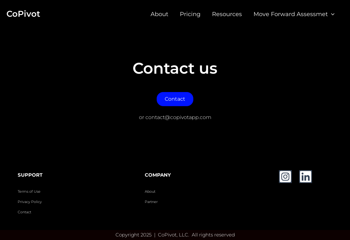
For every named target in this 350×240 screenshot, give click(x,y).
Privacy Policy (30, 202)
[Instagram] (285, 176)
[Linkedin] (305, 176)
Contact (25, 212)
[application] (331, 14)
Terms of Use (29, 191)
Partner (151, 202)
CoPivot (23, 14)
